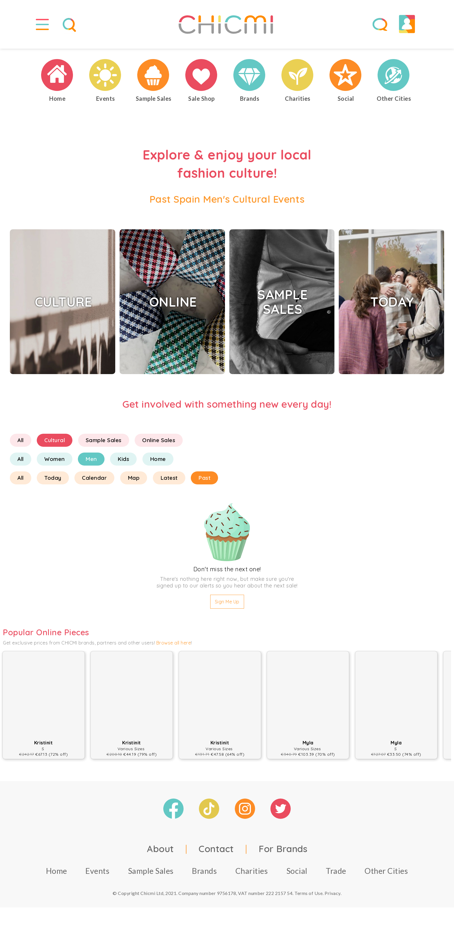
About (160, 851)
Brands (204, 873)
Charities (251, 873)
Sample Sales (104, 442)
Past (204, 480)
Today (52, 480)
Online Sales (158, 442)
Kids (123, 461)
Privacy (332, 895)
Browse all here (173, 645)
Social (296, 873)
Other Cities (386, 873)
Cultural (54, 442)
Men (91, 461)
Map (134, 480)
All (20, 442)
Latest (169, 480)
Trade (336, 873)
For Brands (283, 851)
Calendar (94, 480)
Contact (216, 851)
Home (158, 461)
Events (97, 873)
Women (54, 461)
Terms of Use (308, 895)
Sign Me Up (227, 604)
